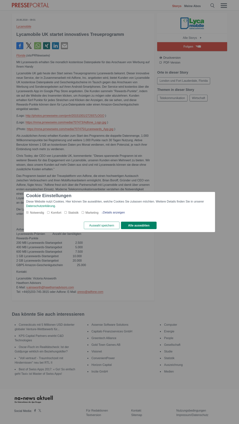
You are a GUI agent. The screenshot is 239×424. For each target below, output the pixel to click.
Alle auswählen (139, 225)
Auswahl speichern (101, 225)
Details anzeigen (114, 212)
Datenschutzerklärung (40, 206)
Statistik (73, 212)
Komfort (56, 212)
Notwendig (37, 212)
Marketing (91, 212)
